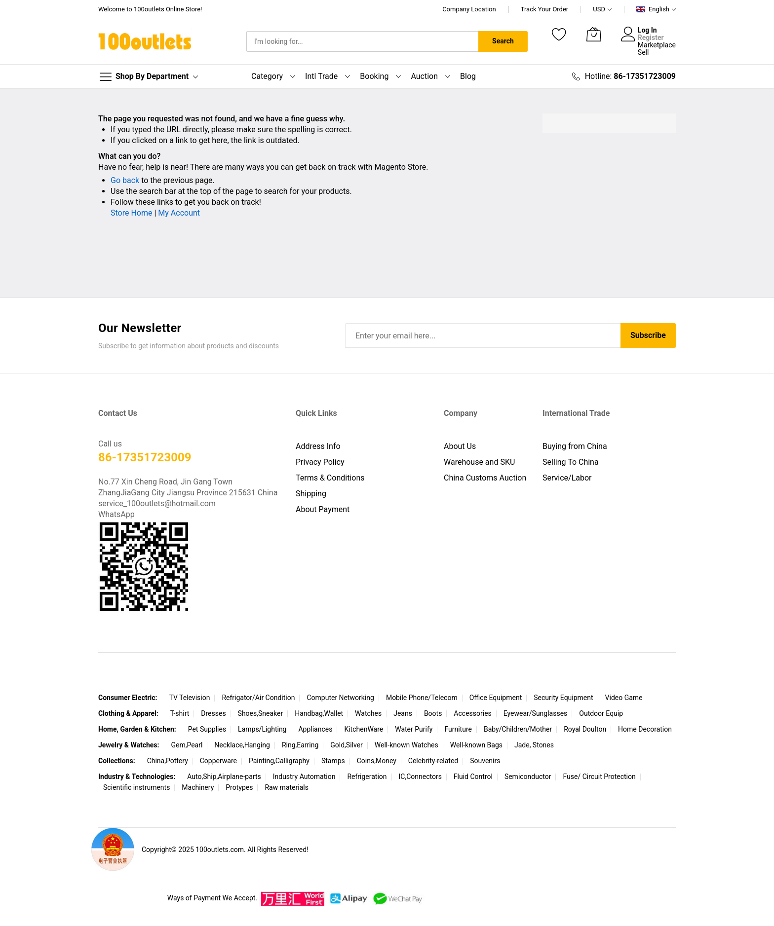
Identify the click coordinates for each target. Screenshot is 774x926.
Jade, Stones (534, 745)
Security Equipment (563, 698)
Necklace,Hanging (242, 745)
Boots (433, 713)
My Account (179, 213)
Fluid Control (473, 776)
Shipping (311, 493)
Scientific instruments (136, 787)
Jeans (402, 713)
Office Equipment (495, 698)
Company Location (469, 9)
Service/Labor (567, 477)
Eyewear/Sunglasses (535, 713)
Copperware (218, 761)
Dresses (213, 713)
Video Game (624, 698)
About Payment (322, 509)
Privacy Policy (320, 462)
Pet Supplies (207, 729)
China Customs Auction (485, 477)
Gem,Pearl (186, 745)
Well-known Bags (476, 745)
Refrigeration (367, 776)
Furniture (458, 729)
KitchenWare (363, 729)
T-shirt (180, 713)
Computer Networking (340, 698)
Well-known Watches (406, 745)
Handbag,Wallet (319, 713)
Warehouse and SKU (479, 462)
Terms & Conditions (330, 477)
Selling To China (570, 462)
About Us (460, 446)
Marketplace (657, 45)
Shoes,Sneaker (260, 713)
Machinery (198, 787)
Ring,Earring (300, 745)
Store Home (131, 213)
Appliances (315, 729)
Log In (647, 30)
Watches (368, 713)
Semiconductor (527, 776)
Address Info (318, 446)
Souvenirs (485, 761)
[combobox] (362, 41)
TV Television (189, 698)
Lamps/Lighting (262, 729)
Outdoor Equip (601, 713)
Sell (643, 52)
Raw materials (287, 787)
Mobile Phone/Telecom (422, 698)
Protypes (239, 787)
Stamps (333, 761)
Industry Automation (304, 776)
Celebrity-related (433, 761)
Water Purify (413, 729)
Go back (125, 180)
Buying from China (574, 446)
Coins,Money (376, 761)
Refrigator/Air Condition (258, 698)
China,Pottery (167, 761)
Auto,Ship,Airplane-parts (224, 776)
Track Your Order (545, 9)
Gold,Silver (346, 745)
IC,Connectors (420, 776)
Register (651, 37)
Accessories (472, 713)
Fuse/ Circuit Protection (599, 776)
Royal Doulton (585, 729)
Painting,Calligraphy (279, 761)
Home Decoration (645, 729)
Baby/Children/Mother (518, 729)
